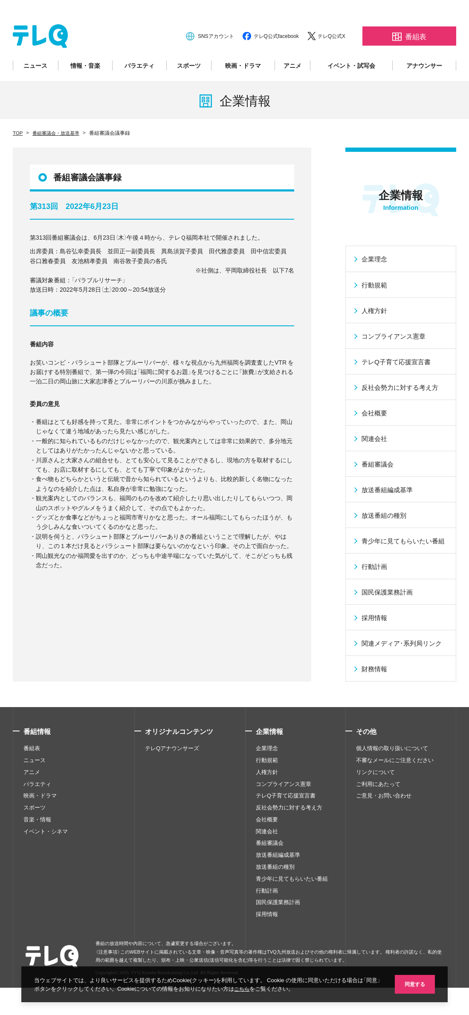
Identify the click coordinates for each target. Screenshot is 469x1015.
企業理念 (267, 784)
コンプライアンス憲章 (283, 820)
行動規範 (267, 796)
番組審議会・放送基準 (58, 153)
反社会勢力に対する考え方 (289, 843)
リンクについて (375, 808)
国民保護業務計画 (278, 938)
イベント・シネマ (45, 867)
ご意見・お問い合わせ (383, 831)
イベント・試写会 (351, 86)
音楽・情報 (37, 855)
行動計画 (267, 927)
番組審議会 (270, 879)
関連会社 (267, 867)
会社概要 (267, 855)
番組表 (31, 784)
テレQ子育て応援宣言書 (286, 831)
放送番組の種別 (275, 903)
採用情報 (267, 950)
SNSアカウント (216, 57)
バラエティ (139, 86)
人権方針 (267, 808)
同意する (413, 984)
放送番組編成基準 (278, 891)
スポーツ (189, 86)
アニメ (292, 86)
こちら (251, 988)
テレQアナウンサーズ (172, 784)
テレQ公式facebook (276, 57)
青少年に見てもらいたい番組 (292, 915)
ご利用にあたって (378, 820)
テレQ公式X (331, 57)
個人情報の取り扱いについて (392, 784)
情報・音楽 (85, 86)
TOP (18, 153)
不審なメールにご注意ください (395, 796)
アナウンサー (424, 86)
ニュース (35, 86)
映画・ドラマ (243, 86)
